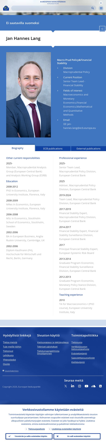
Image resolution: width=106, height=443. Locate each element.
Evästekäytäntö (79, 353)
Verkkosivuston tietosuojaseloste (80, 348)
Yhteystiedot (9, 359)
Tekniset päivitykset (47, 346)
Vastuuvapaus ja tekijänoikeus (53, 342)
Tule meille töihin (12, 346)
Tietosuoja (76, 342)
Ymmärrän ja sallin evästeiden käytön (31, 436)
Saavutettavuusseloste (83, 357)
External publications (89, 148)
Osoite (6, 364)
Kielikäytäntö (78, 362)
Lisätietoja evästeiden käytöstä (66, 429)
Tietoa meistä (10, 342)
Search (93, 8)
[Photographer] (48, 135)
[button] (101, 3)
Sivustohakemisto (11, 371)
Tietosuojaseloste (36, 429)
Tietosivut (8, 351)
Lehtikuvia (8, 355)
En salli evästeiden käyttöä (78, 436)
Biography (17, 148)
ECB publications (53, 148)
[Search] (52, 8)
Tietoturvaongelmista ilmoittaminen (48, 352)
